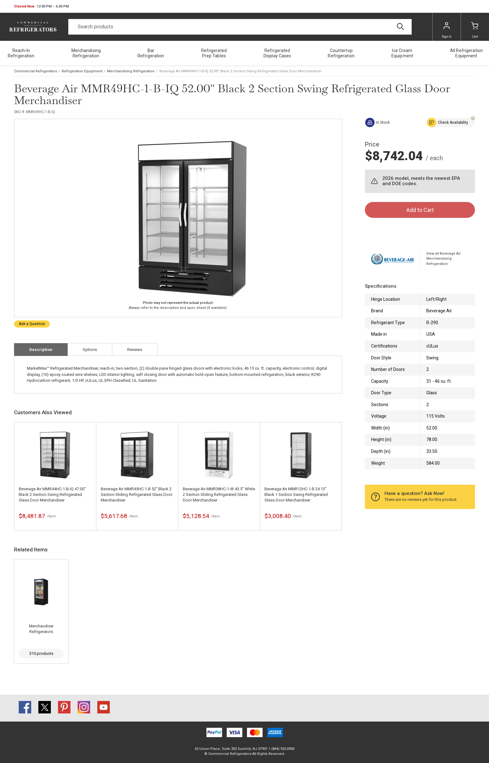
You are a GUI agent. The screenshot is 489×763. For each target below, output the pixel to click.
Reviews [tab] (134, 349)
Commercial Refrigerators (35, 71)
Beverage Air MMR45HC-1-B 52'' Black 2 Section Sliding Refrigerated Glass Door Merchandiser (136, 494)
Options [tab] (90, 349)
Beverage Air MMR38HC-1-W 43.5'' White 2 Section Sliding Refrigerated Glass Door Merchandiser (219, 494)
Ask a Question (32, 324)
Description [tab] (40, 349)
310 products (41, 653)
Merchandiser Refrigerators (41, 629)
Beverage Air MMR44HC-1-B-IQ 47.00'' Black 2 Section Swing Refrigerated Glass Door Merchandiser (52, 494)
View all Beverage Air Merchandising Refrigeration (443, 259)
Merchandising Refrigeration (131, 71)
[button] (41, 6)
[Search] (240, 27)
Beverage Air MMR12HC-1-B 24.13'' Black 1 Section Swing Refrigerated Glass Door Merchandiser (296, 494)
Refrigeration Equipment (82, 71)
